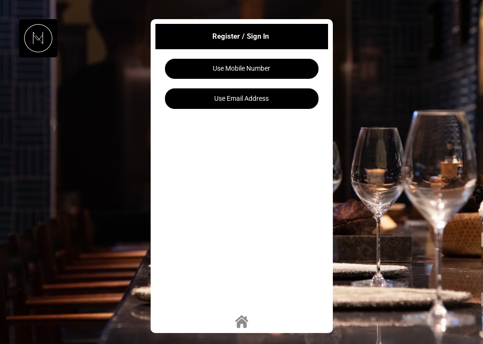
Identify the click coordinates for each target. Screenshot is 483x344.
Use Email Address (241, 98)
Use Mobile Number (241, 68)
